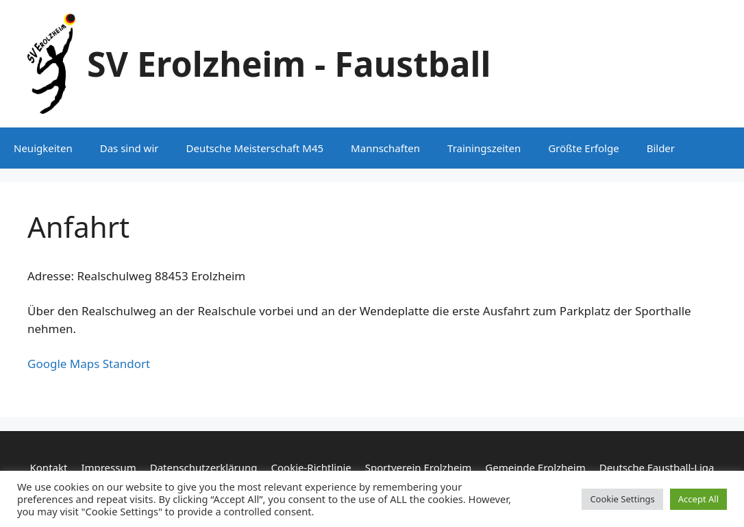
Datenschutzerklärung (204, 467)
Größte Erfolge (583, 148)
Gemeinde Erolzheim (535, 467)
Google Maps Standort (88, 363)
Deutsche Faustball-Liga (657, 467)
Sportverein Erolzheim (418, 467)
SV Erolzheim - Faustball (289, 63)
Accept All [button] (698, 499)
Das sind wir (129, 148)
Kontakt (49, 467)
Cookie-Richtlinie (311, 467)
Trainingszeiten (484, 148)
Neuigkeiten (43, 148)
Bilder (661, 148)
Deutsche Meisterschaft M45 (254, 148)
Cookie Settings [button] (622, 499)
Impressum (108, 467)
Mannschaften (385, 148)
